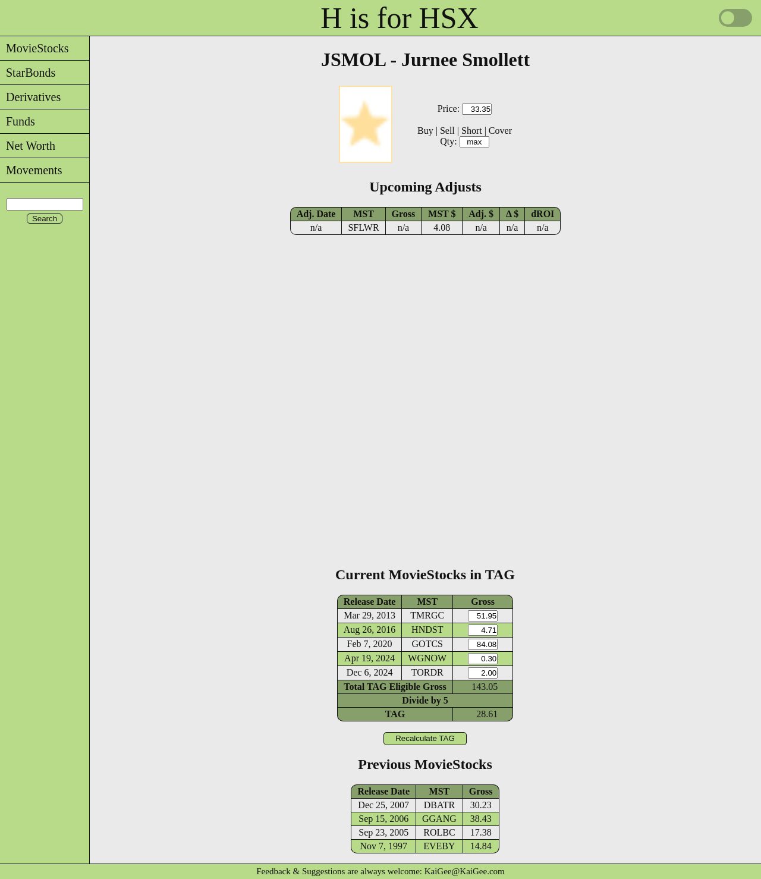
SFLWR (363, 227)
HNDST (427, 629)
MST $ (441, 214)
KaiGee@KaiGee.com (464, 871)
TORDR (427, 672)
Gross (404, 214)
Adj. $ (480, 214)
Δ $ (512, 214)
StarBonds (27, 72)
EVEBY (439, 846)
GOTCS (427, 644)
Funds (17, 121)
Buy (425, 130)
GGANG (439, 819)
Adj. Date (316, 214)
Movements (31, 170)
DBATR (439, 805)
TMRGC (427, 615)
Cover (500, 130)
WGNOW (427, 658)
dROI (542, 214)
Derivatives (30, 96)
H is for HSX (399, 17)
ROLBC (439, 832)
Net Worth (27, 145)
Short (471, 130)
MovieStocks (34, 48)
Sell (447, 130)
